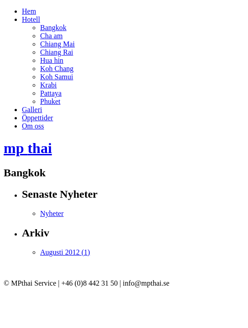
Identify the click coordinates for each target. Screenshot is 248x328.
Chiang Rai (56, 52)
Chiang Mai (57, 44)
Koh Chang (56, 68)
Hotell (31, 19)
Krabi (48, 85)
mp (28, 148)
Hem (29, 11)
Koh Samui (56, 77)
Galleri (32, 109)
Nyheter (52, 213)
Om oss (33, 126)
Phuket (50, 101)
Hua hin (51, 60)
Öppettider (37, 118)
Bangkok (53, 27)
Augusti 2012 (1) (65, 252)
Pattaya (51, 93)
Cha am (51, 36)
